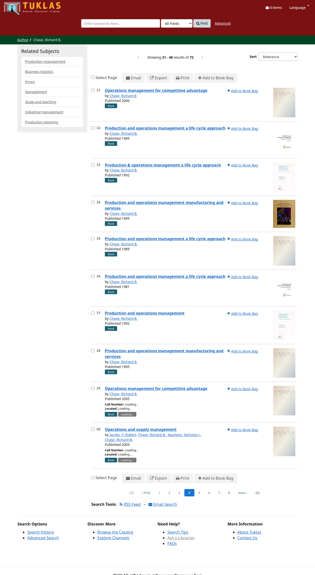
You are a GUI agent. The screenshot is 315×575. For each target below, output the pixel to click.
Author (23, 39)
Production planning (41, 122)
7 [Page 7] (219, 492)
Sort (253, 56)
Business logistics (39, 71)
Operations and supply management (140, 429)
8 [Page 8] (229, 492)
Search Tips (177, 532)
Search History (40, 532)
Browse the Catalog (115, 532)
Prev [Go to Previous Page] (146, 492)
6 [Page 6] (209, 492)
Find (201, 23)
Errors (30, 81)
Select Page (106, 77)
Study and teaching (40, 102)
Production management (45, 61)
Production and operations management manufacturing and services (164, 205)
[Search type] (176, 23)
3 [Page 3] (179, 492)
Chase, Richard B (123, 95)
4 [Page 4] (189, 492)
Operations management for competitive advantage (156, 90)
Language (299, 7)
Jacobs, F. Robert (123, 434)
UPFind (16, 6)
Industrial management (44, 112)
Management (36, 91)
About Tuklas (249, 532)
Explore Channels (113, 538)
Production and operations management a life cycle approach (165, 128)
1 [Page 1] (159, 492)
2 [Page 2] (169, 492)
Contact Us (247, 538)
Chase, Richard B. (123, 133)
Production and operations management (145, 313)
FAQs (172, 543)
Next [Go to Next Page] (243, 492)
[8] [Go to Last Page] (257, 492)
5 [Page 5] (199, 492)
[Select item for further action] (92, 90)
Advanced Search (43, 538)
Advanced (223, 23)
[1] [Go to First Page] (132, 492)
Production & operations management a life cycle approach (163, 165)
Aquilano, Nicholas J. (184, 434)
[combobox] (120, 23)
